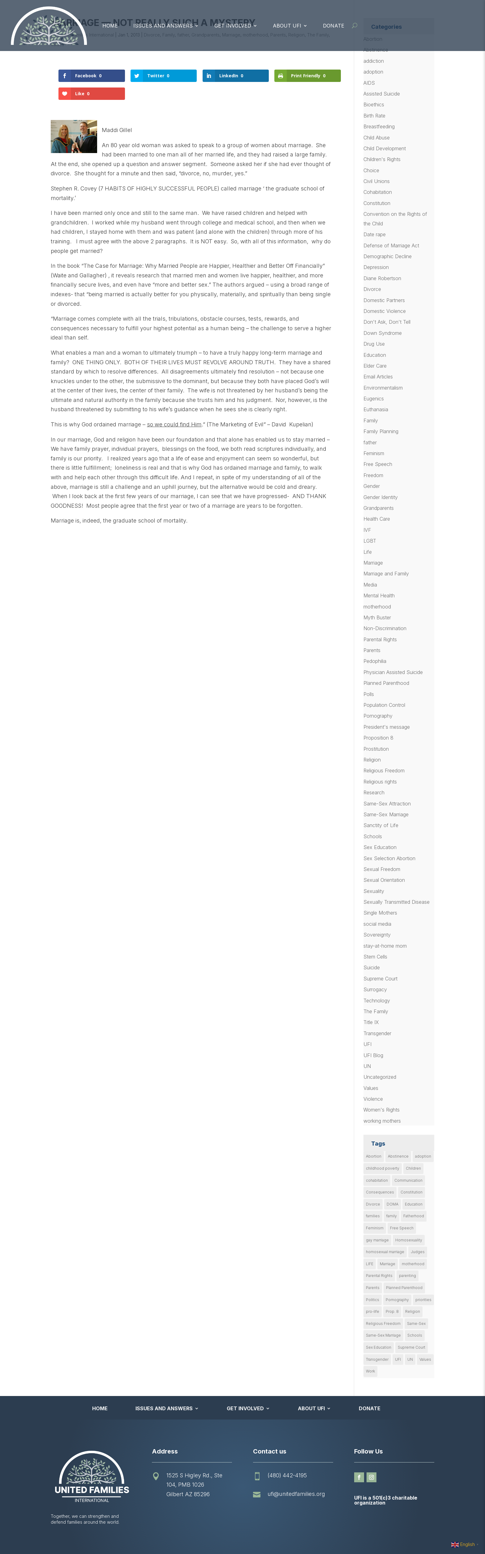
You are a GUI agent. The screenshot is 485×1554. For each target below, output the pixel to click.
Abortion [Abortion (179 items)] (373, 1156)
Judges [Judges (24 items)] (418, 1251)
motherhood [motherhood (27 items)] (413, 1264)
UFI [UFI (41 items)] (398, 1359)
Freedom (373, 475)
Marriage (373, 563)
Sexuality (373, 891)
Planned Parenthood (386, 683)
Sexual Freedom (381, 869)
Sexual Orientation (384, 880)
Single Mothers (380, 913)
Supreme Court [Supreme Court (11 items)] (411, 1347)
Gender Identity (380, 497)
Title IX (371, 1022)
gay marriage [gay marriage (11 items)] (377, 1240)
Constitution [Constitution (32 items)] (412, 1192)
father (370, 442)
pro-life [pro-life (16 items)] (372, 1311)
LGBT (369, 541)
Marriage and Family (386, 573)
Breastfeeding (379, 126)
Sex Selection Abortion (389, 858)
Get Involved (232, 26)
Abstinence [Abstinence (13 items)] (398, 1156)
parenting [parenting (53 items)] (407, 1275)
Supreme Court (380, 979)
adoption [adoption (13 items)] (423, 1156)
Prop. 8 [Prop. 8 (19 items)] (392, 1311)
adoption (373, 72)
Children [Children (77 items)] (413, 1168)
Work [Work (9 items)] (370, 1371)
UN (367, 1066)
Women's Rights (381, 1110)
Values (370, 1088)
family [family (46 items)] (391, 1216)
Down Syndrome (382, 333)
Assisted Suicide (381, 94)
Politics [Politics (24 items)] (372, 1299)
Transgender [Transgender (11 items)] (377, 1359)
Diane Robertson (382, 278)
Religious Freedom (384, 770)
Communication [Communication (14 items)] (408, 1180)
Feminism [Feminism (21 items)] (375, 1228)
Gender (371, 486)
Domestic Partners (384, 300)
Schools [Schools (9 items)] (414, 1335)
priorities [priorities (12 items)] (423, 1299)
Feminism (373, 453)
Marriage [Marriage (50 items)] (387, 1264)
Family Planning (380, 431)
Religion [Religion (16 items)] (412, 1311)
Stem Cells (375, 957)
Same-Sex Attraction (387, 803)
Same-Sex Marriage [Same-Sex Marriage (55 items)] (383, 1335)
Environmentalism (383, 388)
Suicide (371, 967)
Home (110, 26)
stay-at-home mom (385, 946)
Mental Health (379, 595)
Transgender (377, 1033)
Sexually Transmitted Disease (396, 902)
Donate (333, 26)
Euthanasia (375, 409)
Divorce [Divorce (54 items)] (373, 1204)
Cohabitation (377, 192)
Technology (376, 1000)
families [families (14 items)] (373, 1216)
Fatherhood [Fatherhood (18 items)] (413, 1216)
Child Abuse (376, 137)
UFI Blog (373, 1055)
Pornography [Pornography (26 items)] (397, 1299)
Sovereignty (377, 935)
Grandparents (378, 508)
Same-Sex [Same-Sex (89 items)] (416, 1323)
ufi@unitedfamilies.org (296, 1494)
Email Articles (378, 377)
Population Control (384, 705)
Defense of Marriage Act (391, 245)
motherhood (377, 607)
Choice (371, 170)
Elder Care (375, 366)
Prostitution (376, 749)
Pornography (378, 716)
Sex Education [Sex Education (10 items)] (378, 1347)
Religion (372, 760)
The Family (375, 1011)
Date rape (374, 234)
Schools (372, 836)
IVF (367, 530)
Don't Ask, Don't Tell (386, 322)
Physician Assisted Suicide (393, 672)
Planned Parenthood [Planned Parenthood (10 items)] (404, 1287)
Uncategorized (379, 1077)
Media (370, 585)
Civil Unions (376, 181)
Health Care (376, 519)
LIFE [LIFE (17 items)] (369, 1264)
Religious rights (380, 782)
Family (370, 420)
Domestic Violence (384, 311)
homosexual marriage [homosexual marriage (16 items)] (385, 1251)
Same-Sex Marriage (386, 814)
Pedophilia (374, 661)
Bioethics (373, 104)
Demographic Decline (387, 256)
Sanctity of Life (380, 825)
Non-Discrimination (384, 628)
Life (367, 552)
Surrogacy (375, 989)
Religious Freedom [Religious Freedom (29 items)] (383, 1323)
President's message (386, 727)
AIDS (369, 83)
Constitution (376, 203)
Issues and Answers (163, 26)
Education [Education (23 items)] (414, 1204)
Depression (376, 267)
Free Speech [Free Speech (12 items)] (402, 1228)
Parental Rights (380, 639)
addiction (373, 61)
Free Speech (377, 464)
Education (374, 355)
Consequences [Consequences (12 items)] (380, 1192)
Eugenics (373, 398)
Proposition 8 (378, 738)
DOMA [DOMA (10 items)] (392, 1204)
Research (373, 792)
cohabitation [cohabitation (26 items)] (377, 1180)
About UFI (287, 26)
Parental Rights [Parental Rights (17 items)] (379, 1275)
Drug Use (374, 344)
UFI (367, 1044)
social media (377, 924)
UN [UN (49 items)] (410, 1359)
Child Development (384, 148)
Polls (368, 694)
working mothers (382, 1121)
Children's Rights (382, 159)
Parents (371, 650)
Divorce (372, 289)
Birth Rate (374, 116)
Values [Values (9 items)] (425, 1359)
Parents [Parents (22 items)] (373, 1287)
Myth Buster (377, 617)
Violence (373, 1099)
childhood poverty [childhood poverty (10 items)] (382, 1168)
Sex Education (380, 847)
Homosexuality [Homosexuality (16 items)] (408, 1240)
